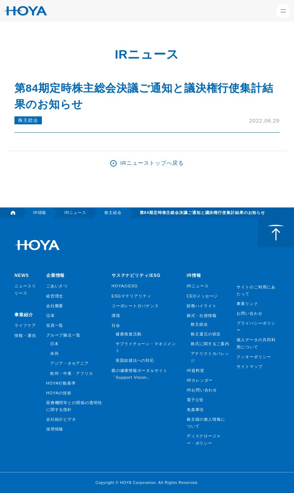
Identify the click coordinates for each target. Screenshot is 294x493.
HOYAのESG (125, 286)
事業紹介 (23, 314)
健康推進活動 (128, 334)
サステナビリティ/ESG (136, 275)
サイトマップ (249, 366)
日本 (54, 344)
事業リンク (247, 303)
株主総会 (28, 120)
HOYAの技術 (59, 393)
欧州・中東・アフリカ (71, 373)
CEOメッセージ (202, 296)
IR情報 (194, 275)
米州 (54, 353)
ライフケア (25, 325)
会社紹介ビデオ (61, 419)
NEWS (21, 275)
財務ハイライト (202, 306)
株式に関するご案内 (210, 344)
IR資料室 (195, 370)
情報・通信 (25, 335)
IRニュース (198, 286)
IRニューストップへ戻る (152, 163)
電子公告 (195, 400)
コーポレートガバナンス (135, 306)
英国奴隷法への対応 (135, 360)
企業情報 (55, 275)
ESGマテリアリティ (131, 296)
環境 (116, 315)
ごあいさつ (57, 286)
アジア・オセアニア (69, 363)
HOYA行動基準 (61, 383)
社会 (116, 325)
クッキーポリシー (254, 357)
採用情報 (55, 429)
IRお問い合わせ (202, 390)
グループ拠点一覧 (63, 335)
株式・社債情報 (202, 315)
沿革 (50, 315)
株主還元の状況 (206, 334)
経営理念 (55, 296)
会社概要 (55, 306)
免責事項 (195, 409)
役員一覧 (55, 325)
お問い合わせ (249, 313)
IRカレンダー (200, 380)
